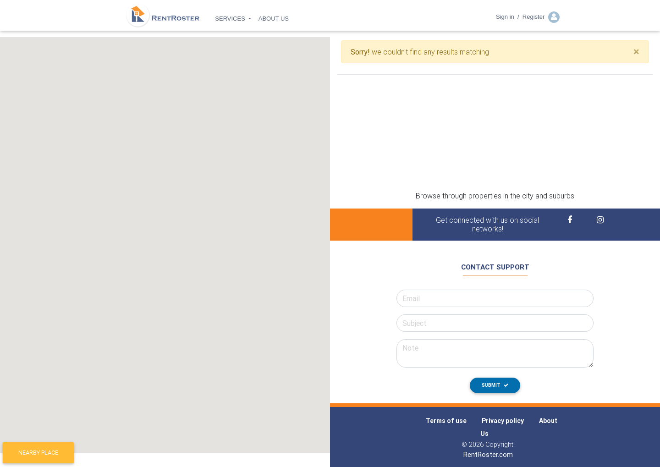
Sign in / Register (528, 20)
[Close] (636, 52)
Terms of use (446, 421)
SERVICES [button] (231, 21)
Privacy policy (503, 421)
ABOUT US (273, 21)
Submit (495, 385)
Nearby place (38, 452)
